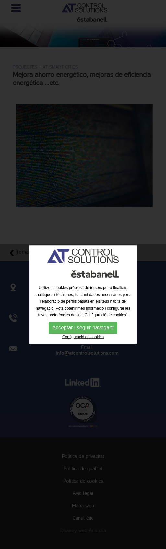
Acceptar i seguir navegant (82, 333)
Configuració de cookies (83, 342)
